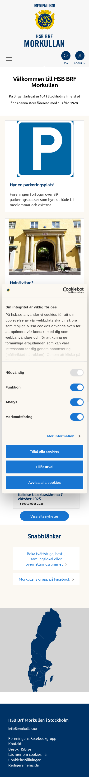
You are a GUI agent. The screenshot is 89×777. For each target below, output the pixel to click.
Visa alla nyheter (44, 516)
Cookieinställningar (24, 759)
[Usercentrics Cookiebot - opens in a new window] (63, 290)
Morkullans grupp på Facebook (46, 579)
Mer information (61, 436)
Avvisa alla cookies (44, 483)
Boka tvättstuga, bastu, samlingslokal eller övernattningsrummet (46, 559)
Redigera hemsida (23, 764)
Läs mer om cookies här (28, 754)
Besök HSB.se (19, 748)
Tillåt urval (44, 467)
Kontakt (15, 743)
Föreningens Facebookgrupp (32, 738)
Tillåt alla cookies (44, 451)
